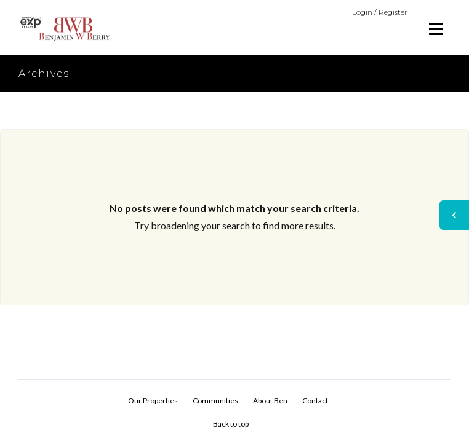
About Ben (270, 400)
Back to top (231, 423)
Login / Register (379, 12)
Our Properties (153, 400)
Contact (315, 400)
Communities (215, 400)
